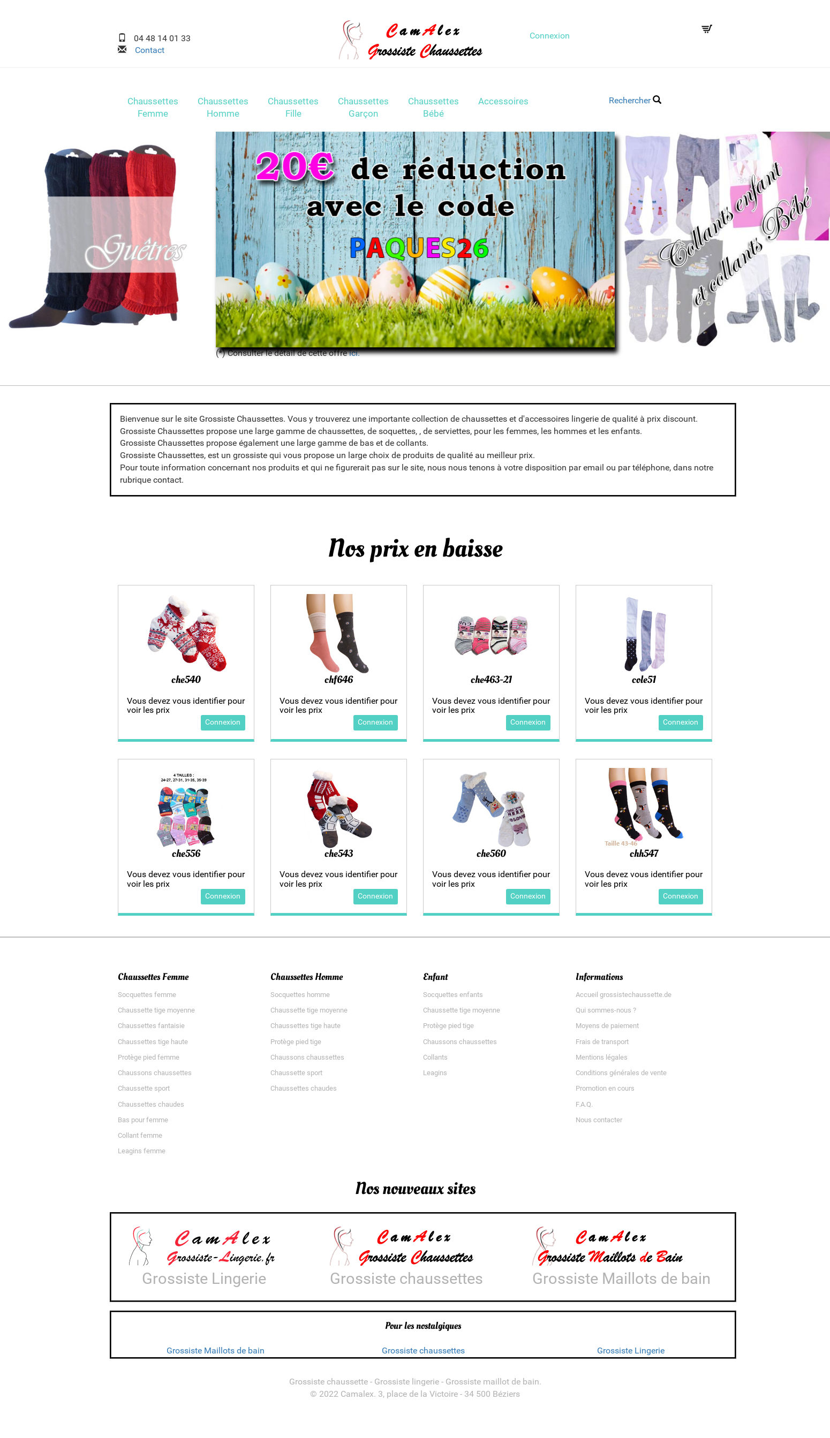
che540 (186, 683)
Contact (145, 50)
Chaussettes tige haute (153, 1045)
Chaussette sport (144, 1092)
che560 (491, 857)
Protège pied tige (295, 1045)
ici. (354, 356)
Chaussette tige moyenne (156, 1014)
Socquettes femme (147, 998)
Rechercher (635, 100)
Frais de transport (602, 1045)
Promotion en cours (605, 1092)
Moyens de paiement (607, 1029)
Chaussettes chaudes (151, 1108)
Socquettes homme (300, 998)
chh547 (644, 857)
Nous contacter (599, 1123)
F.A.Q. (584, 1108)
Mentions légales (602, 1060)
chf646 (339, 683)
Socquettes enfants (453, 998)
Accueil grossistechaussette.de (623, 998)
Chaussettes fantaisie (151, 1029)
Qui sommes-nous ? (606, 1014)
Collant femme (140, 1139)
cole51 (644, 683)
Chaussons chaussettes (155, 1076)
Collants (435, 1060)
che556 (186, 857)
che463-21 (491, 683)
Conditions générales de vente (621, 1076)
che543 (339, 857)
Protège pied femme (148, 1060)
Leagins (435, 1076)
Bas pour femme (143, 1123)
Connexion (550, 36)
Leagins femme (141, 1155)
